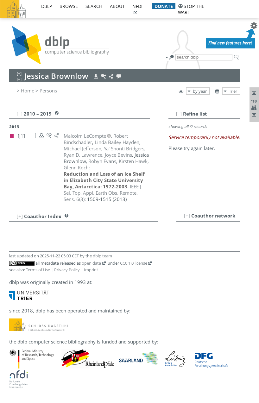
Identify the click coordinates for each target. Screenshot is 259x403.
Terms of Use (38, 270)
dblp (46, 6)
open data (91, 263)
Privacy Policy (67, 270)
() (103, 192)
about (117, 6)
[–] (179, 113)
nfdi (137, 6)
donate (164, 6)
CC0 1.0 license (133, 263)
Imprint (91, 270)
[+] (187, 215)
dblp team (102, 256)
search (93, 6)
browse (69, 6)
